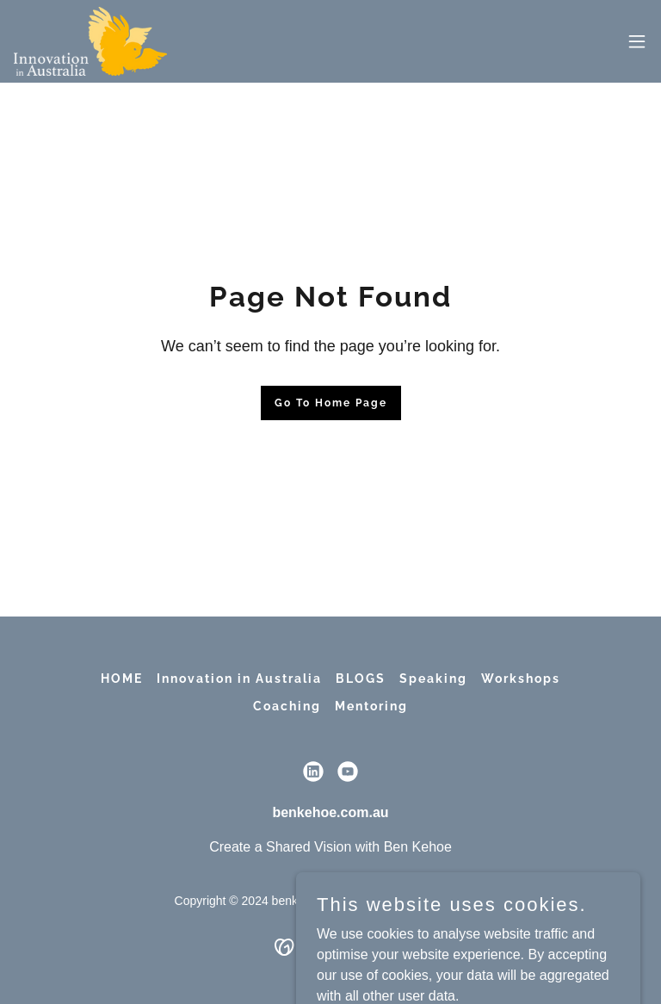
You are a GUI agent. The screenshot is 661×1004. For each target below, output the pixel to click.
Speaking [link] (433, 678)
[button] (637, 41)
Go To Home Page (331, 403)
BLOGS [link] (361, 678)
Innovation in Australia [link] (239, 678)
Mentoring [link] (371, 706)
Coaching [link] (287, 706)
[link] (90, 41)
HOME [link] (122, 678)
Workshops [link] (520, 678)
